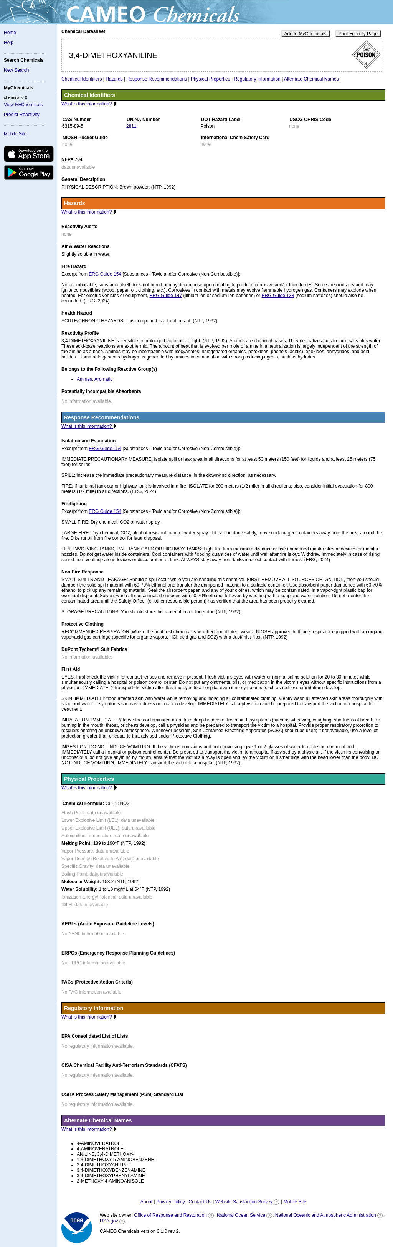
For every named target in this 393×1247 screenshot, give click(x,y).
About (146, 1201)
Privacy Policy (170, 1201)
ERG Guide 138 (278, 295)
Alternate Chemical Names (311, 79)
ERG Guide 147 (165, 295)
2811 (131, 126)
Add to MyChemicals (305, 33)
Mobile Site (15, 133)
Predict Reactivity (22, 114)
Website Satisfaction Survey (243, 1201)
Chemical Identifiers (81, 79)
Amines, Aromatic (94, 379)
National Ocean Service (241, 1215)
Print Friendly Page (358, 33)
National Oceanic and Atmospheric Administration (325, 1215)
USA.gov (109, 1221)
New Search (16, 70)
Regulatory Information (257, 79)
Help (8, 42)
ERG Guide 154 (105, 274)
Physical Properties (210, 79)
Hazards (114, 79)
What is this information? (87, 104)
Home (10, 32)
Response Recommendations (157, 79)
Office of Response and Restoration (170, 1215)
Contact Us (199, 1201)
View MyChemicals (23, 104)
